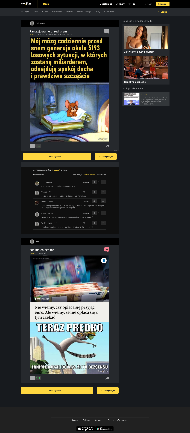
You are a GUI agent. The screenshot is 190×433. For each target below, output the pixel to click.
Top (133, 3)
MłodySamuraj (46, 223)
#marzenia (41, 34)
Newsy (97, 12)
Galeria (45, 12)
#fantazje (69, 34)
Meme (32, 34)
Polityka (69, 12)
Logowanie (149, 4)
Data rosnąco (77, 175)
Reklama (86, 420)
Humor (35, 12)
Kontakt (75, 420)
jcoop (42, 182)
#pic (44, 253)
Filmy (122, 3)
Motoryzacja (109, 12)
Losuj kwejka (106, 156)
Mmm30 (43, 192)
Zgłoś (115, 150)
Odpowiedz (86, 182)
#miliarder (61, 34)
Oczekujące (106, 3)
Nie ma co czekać (42, 250)
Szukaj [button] (164, 11)
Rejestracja (163, 4)
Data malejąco (89, 175)
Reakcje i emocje (84, 12)
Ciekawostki (57, 12)
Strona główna (56, 156)
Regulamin (99, 420)
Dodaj (46, 3)
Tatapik (43, 213)
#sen (55, 34)
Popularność (101, 175)
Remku (43, 201)
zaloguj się (56, 170)
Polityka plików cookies (117, 420)
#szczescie (49, 34)
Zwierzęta (25, 12)
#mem (41, 253)
